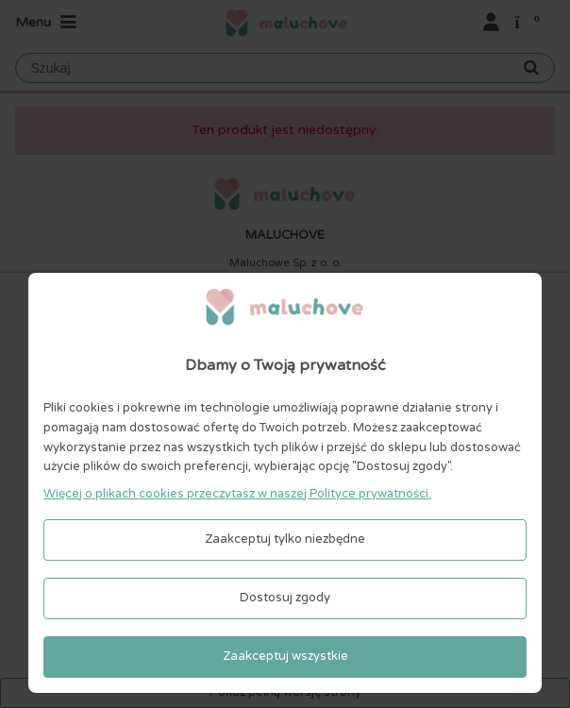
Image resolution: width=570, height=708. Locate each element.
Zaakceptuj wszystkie (285, 656)
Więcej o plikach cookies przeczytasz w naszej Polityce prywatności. (237, 493)
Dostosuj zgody (285, 597)
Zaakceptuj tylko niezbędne (285, 539)
